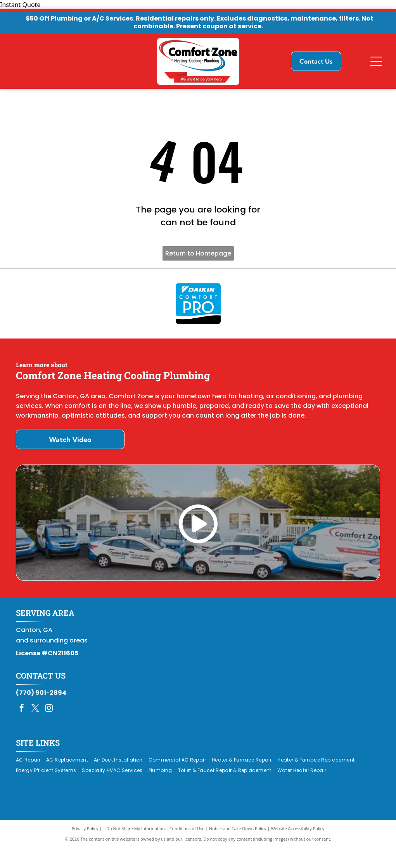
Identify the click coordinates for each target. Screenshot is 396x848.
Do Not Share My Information (135, 828)
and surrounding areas (52, 640)
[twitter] (35, 709)
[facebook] (22, 709)
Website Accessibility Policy (297, 828)
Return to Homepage (198, 253)
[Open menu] (376, 61)
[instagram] (49, 709)
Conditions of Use (187, 828)
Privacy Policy (85, 828)
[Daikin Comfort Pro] (198, 303)
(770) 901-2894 (41, 692)
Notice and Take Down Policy (237, 828)
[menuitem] (31, 760)
